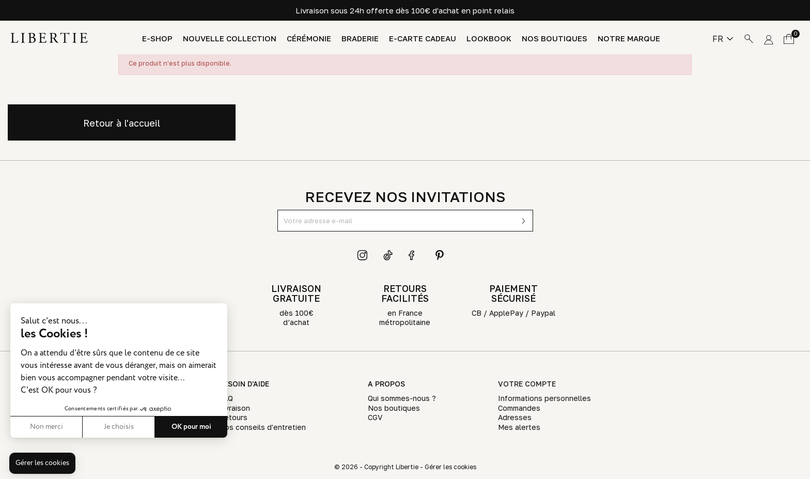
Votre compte (527, 383)
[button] (42, 463)
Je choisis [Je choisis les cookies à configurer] (119, 427)
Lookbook (488, 38)
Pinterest (439, 255)
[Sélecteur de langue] (722, 38)
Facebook (414, 255)
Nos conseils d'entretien (262, 427)
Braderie (360, 38)
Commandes (519, 408)
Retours (233, 417)
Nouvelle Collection (229, 38)
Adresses (515, 417)
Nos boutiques (554, 38)
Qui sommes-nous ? (402, 398)
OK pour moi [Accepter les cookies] (191, 427)
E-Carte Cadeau (422, 38)
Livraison (234, 408)
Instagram (362, 255)
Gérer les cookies (450, 467)
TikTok (388, 255)
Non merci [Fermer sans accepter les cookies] (46, 427)
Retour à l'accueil (121, 123)
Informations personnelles (544, 398)
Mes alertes (519, 427)
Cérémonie (309, 38)
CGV (375, 417)
